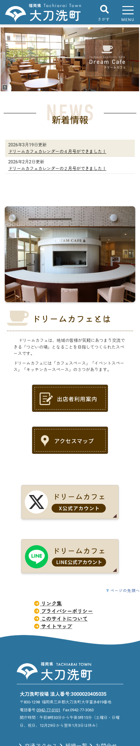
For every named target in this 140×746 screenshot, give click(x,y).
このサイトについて (60, 619)
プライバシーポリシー (63, 611)
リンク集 (47, 604)
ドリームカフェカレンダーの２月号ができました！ (57, 168)
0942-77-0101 (48, 710)
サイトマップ (52, 626)
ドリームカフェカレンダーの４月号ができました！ (57, 151)
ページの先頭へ (125, 590)
